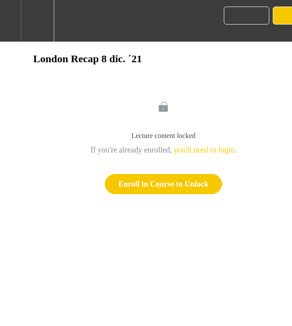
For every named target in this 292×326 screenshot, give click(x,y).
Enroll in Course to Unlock (163, 184)
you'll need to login (204, 149)
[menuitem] (37, 21)
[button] (10, 21)
